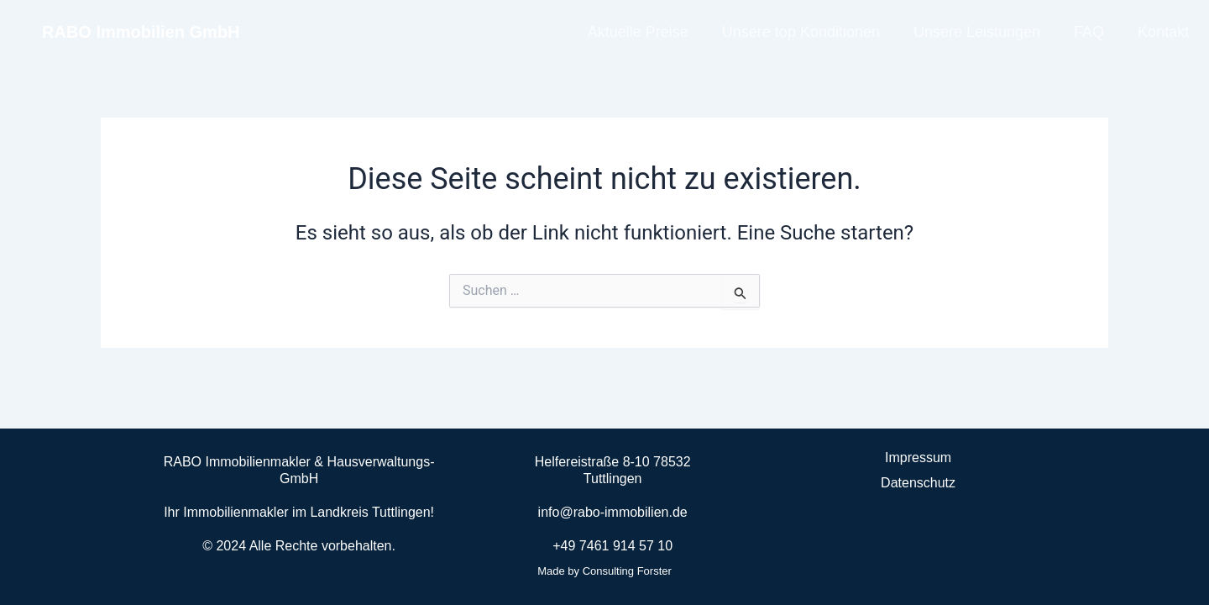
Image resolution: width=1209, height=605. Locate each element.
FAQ (1089, 32)
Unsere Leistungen (976, 32)
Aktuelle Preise (638, 32)
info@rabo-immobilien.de (613, 512)
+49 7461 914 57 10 (612, 546)
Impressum (918, 457)
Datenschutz (918, 483)
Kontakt (1163, 32)
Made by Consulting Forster (604, 571)
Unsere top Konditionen (801, 32)
